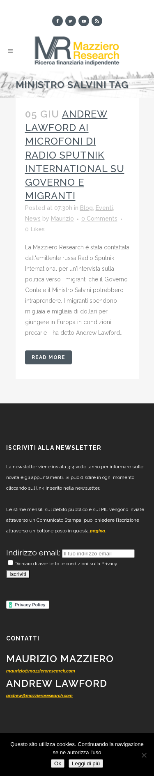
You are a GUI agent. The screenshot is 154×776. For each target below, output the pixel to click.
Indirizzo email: (34, 552)
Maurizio (62, 218)
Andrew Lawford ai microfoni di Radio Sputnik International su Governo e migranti (74, 155)
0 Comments (99, 218)
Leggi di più (86, 763)
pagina (97, 531)
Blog (86, 208)
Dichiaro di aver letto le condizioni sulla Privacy (62, 563)
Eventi (104, 208)
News (33, 218)
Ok (57, 763)
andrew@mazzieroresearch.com (39, 695)
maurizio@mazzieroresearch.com (40, 671)
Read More (48, 357)
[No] (144, 755)
